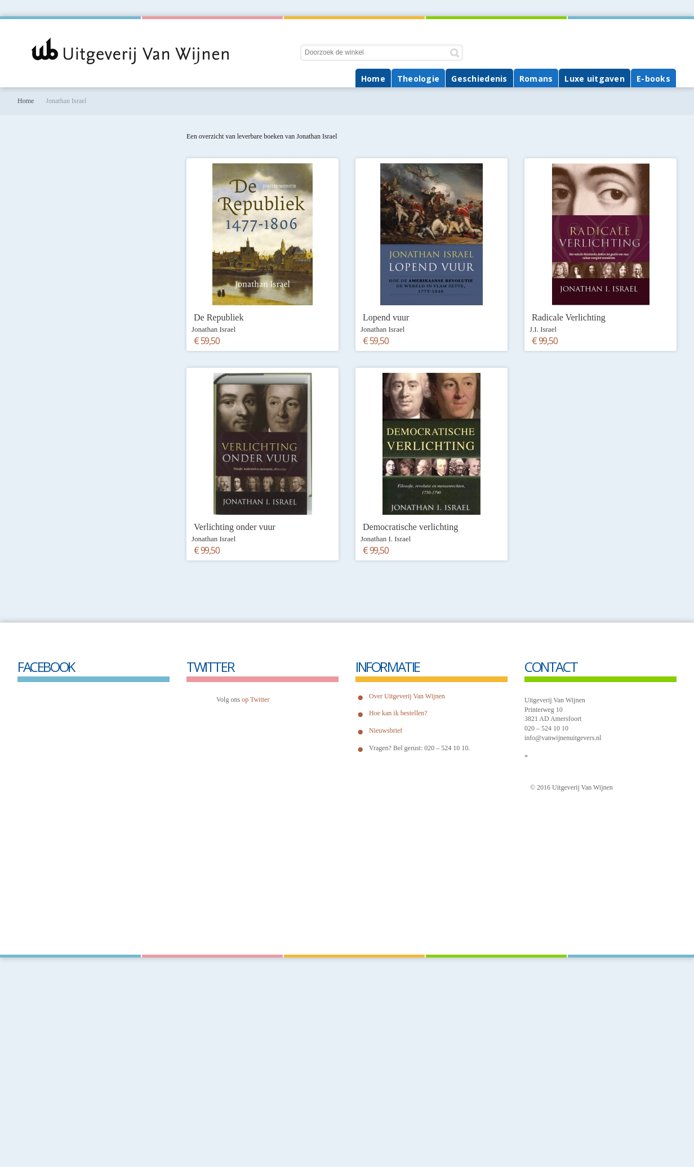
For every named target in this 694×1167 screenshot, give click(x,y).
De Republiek (218, 317)
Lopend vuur (386, 317)
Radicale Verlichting (569, 317)
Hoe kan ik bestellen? (398, 713)
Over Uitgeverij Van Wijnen (407, 696)
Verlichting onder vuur (234, 527)
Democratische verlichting (410, 527)
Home (25, 101)
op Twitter (255, 699)
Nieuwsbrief (385, 730)
